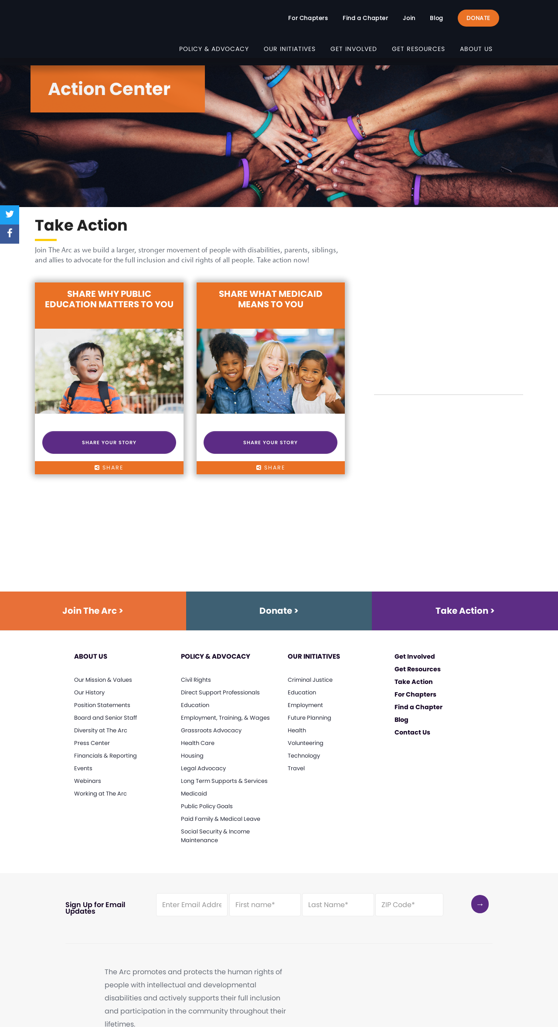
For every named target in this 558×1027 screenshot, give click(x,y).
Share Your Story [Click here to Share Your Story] (109, 442)
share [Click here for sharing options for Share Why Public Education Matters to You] (109, 467)
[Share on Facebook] (9, 234)
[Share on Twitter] (9, 214)
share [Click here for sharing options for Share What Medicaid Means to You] (270, 467)
